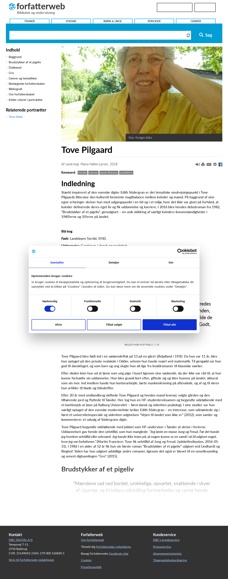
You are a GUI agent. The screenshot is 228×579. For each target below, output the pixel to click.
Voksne (71, 21)
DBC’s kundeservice (166, 540)
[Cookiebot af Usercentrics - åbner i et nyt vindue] (180, 251)
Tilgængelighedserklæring (170, 560)
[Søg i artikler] (97, 35)
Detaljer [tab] (114, 262)
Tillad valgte (114, 324)
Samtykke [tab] (57, 262)
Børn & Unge (112, 21)
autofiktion (126, 172)
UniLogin (205, 7)
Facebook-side (118, 553)
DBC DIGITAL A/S (21, 540)
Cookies (86, 560)
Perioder (154, 21)
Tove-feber (16, 116)
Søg (205, 35)
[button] (196, 165)
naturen (93, 172)
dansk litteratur (109, 172)
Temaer (29, 21)
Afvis (58, 324)
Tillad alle (169, 324)
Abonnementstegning (167, 553)
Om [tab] (171, 262)
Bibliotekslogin (174, 7)
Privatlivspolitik (91, 567)
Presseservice (162, 546)
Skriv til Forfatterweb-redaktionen (31, 560)
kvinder (82, 172)
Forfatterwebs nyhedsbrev (113, 546)
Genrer (196, 21)
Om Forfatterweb (92, 540)
